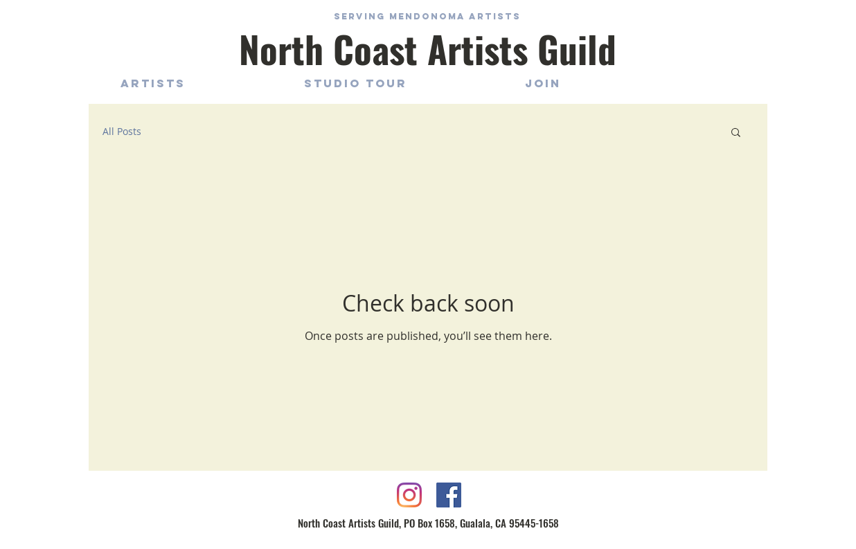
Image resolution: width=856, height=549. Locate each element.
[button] (735, 133)
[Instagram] (409, 495)
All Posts (121, 131)
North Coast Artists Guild (427, 48)
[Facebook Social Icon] (448, 495)
